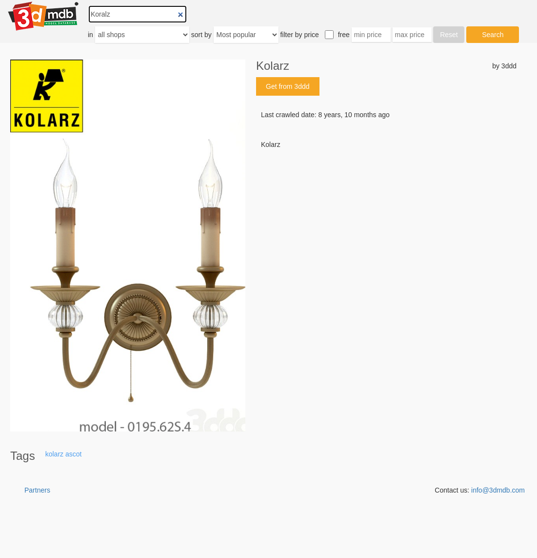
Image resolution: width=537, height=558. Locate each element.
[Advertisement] (386, 223)
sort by (201, 35)
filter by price (299, 35)
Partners (37, 490)
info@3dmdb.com (498, 490)
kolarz (54, 454)
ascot (73, 454)
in (90, 35)
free (344, 35)
